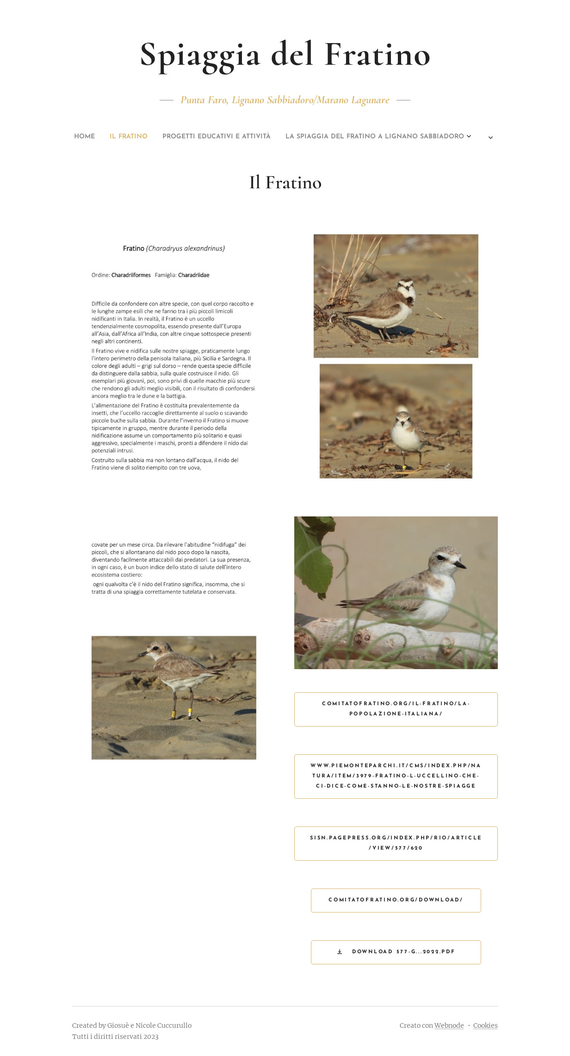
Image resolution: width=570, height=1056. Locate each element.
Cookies (485, 1025)
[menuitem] (234, 137)
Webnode (449, 1025)
